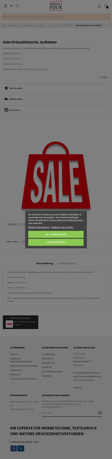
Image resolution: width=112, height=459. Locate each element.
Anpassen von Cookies (62, 227)
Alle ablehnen (55, 234)
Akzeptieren (56, 242)
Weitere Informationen (38, 227)
